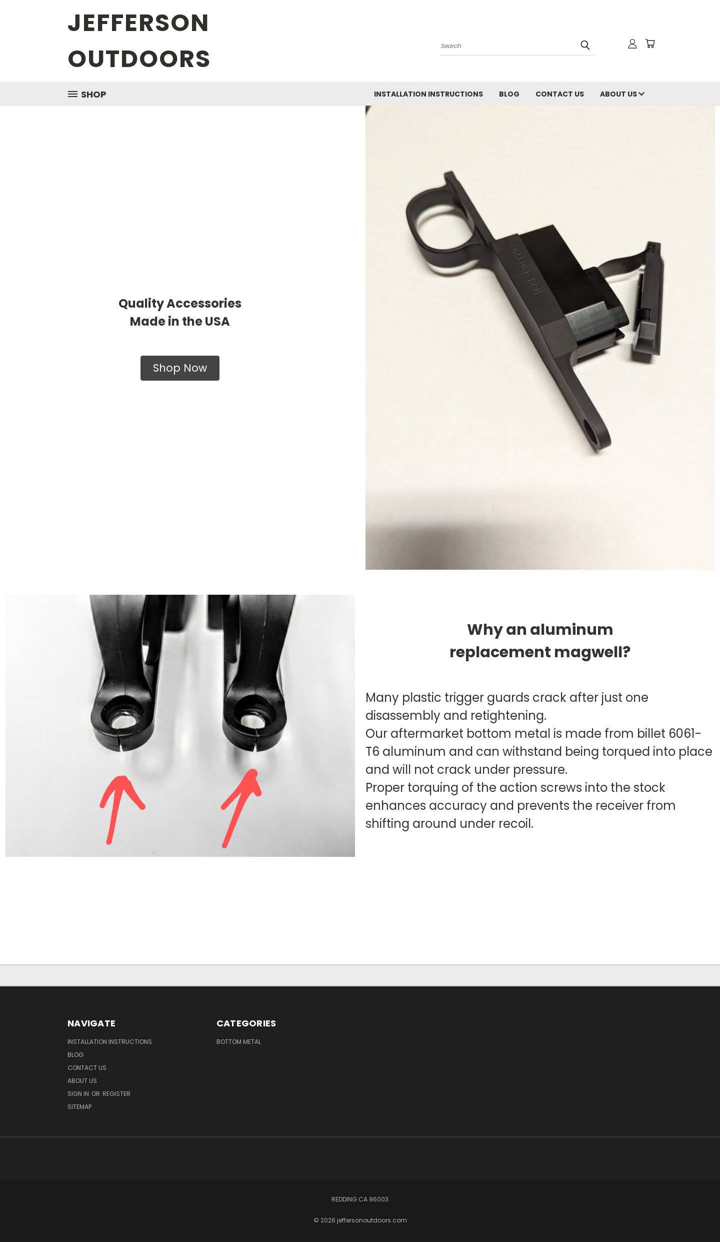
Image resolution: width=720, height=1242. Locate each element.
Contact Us (560, 94)
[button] (180, 368)
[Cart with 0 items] (650, 44)
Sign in (79, 1093)
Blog (509, 94)
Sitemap (80, 1106)
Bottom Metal (238, 1041)
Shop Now (180, 368)
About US (622, 94)
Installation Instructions (428, 94)
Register (116, 1093)
